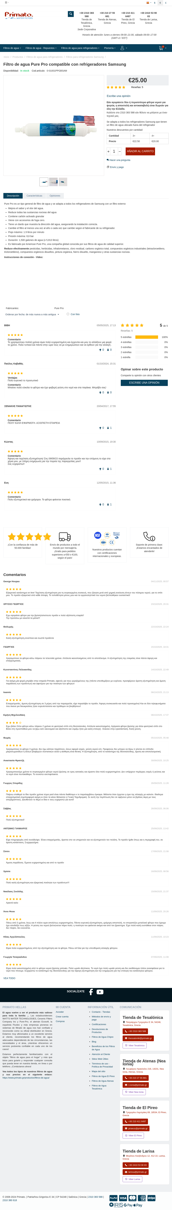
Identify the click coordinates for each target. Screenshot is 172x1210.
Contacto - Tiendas (101, 1012)
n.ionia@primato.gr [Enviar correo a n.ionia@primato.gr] (136, 1085)
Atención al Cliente (101, 1054)
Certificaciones (99, 1024)
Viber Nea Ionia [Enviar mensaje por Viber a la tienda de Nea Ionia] (134, 1092)
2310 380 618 (10, 1200)
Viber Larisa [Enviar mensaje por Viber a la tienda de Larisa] (132, 1179)
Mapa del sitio (98, 1071)
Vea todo (9, 978)
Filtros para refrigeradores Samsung (85, 57)
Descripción (13, 195)
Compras (60, 1021)
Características (34, 195)
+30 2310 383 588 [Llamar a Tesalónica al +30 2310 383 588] (135, 1031)
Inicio (6, 57)
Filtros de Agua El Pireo (103, 1076)
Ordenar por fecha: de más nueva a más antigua (32, 314)
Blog (94, 1041)
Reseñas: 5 (137, 87)
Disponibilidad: (11, 70)
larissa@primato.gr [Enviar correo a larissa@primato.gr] (136, 1172)
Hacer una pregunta (118, 160)
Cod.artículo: (38, 70)
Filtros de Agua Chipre (103, 1037)
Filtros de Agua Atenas (103, 1081)
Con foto (75, 314)
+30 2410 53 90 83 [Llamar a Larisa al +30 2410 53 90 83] (136, 1165)
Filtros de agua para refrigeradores (45, 57)
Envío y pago (117, 167)
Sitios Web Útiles (100, 1059)
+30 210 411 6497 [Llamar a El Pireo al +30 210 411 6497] (135, 1121)
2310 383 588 (95, 1197)
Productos (18, 57)
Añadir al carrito (140, 151)
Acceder (60, 1012)
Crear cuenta (62, 1016)
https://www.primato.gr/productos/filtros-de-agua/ (26, 1077)
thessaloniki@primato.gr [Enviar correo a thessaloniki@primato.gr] (138, 1038)
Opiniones (55, 195)
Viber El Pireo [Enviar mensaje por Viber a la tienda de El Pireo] (133, 1135)
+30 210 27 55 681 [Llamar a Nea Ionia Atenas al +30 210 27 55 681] (136, 1078)
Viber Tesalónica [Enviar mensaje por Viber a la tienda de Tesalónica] (134, 1045)
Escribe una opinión (119, 96)
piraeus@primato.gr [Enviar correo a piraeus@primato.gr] (136, 1128)
